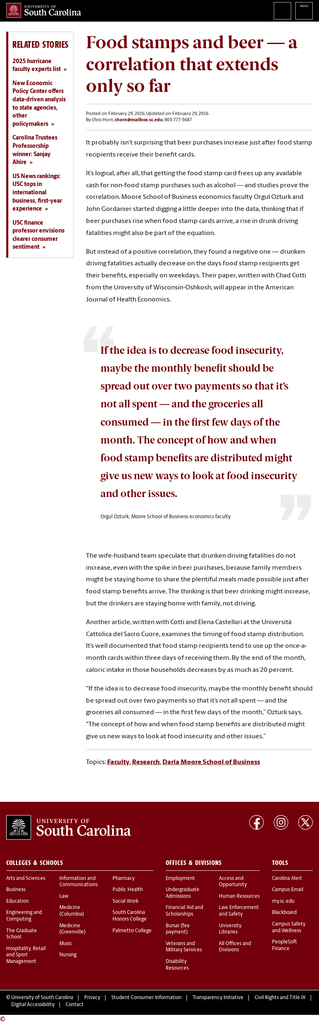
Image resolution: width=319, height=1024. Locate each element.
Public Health (128, 889)
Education (17, 901)
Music (65, 943)
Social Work (125, 901)
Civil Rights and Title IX (280, 997)
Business (15, 889)
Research (146, 762)
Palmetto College (132, 930)
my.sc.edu (283, 901)
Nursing (67, 955)
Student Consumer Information (146, 997)
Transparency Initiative (218, 997)
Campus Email (287, 889)
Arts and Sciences (25, 878)
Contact (74, 1004)
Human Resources (239, 896)
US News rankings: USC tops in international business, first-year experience (37, 193)
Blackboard (284, 912)
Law (64, 896)
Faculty (118, 762)
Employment (180, 878)
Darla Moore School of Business (211, 762)
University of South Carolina (42, 997)
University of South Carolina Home (43, 10)
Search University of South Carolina (282, 11)
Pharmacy (124, 878)
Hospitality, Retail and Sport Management (26, 955)
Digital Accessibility (32, 1004)
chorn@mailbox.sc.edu (139, 120)
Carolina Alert (287, 878)
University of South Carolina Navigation (304, 11)
